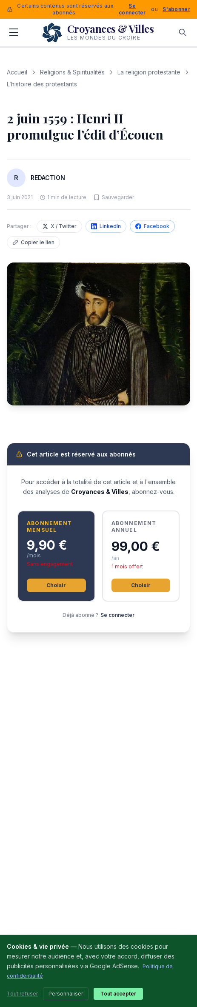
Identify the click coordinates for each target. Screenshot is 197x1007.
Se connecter (132, 9)
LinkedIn (106, 226)
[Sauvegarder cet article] (113, 197)
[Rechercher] (182, 32)
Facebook (152, 226)
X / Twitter (59, 226)
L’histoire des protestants (42, 84)
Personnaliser (66, 993)
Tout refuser (22, 993)
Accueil (17, 72)
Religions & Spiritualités (72, 72)
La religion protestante (148, 72)
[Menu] (13, 32)
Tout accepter (118, 993)
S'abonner (176, 9)
